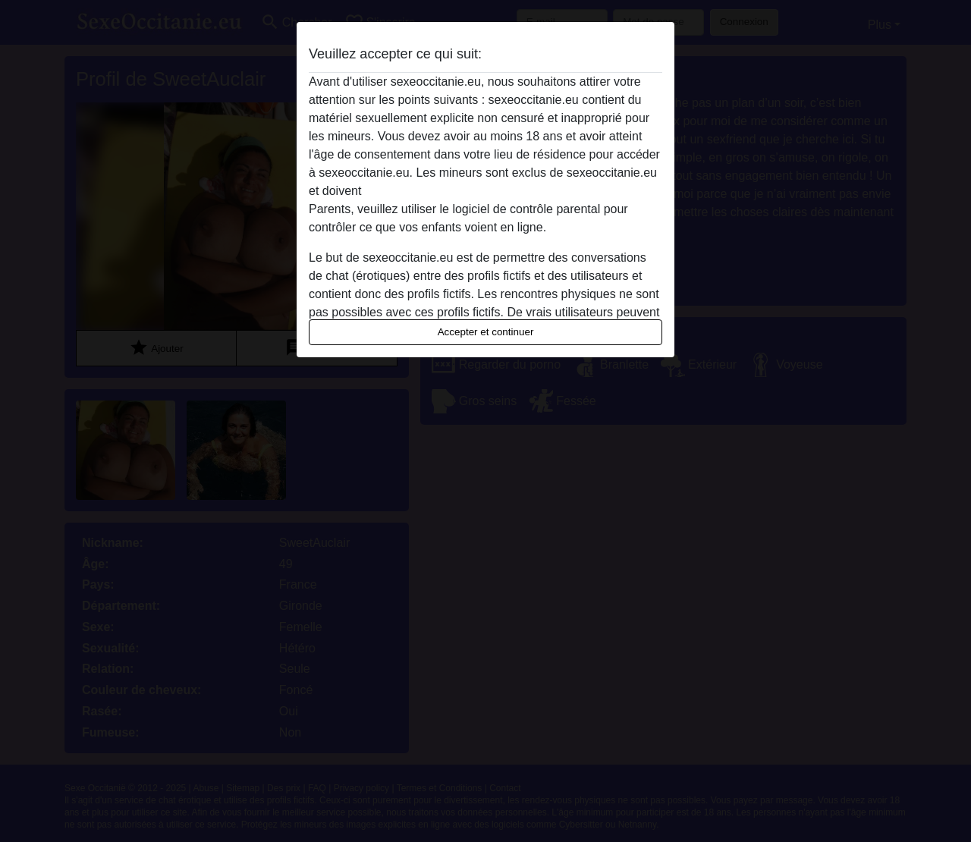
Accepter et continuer (486, 332)
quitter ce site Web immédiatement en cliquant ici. (498, 190)
